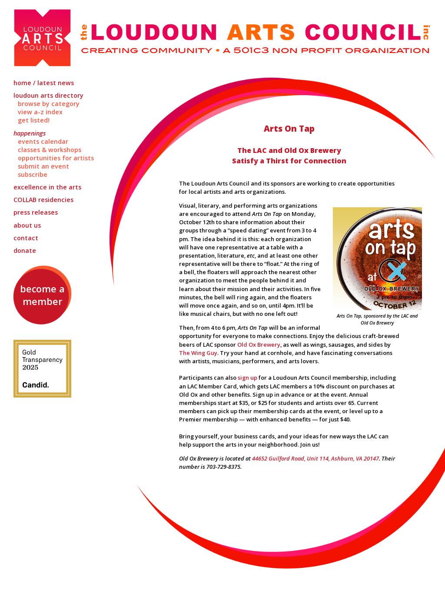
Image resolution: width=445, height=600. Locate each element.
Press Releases (35, 212)
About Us (27, 225)
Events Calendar (43, 141)
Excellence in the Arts (47, 187)
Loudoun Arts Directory (48, 95)
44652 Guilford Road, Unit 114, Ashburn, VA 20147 (315, 458)
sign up (247, 377)
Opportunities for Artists (56, 158)
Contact (25, 238)
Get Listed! (34, 120)
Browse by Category (49, 103)
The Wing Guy (198, 353)
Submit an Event (43, 166)
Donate (24, 250)
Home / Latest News (43, 83)
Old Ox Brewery (258, 344)
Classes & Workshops (49, 150)
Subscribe (32, 174)
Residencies (43, 200)
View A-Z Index (40, 112)
